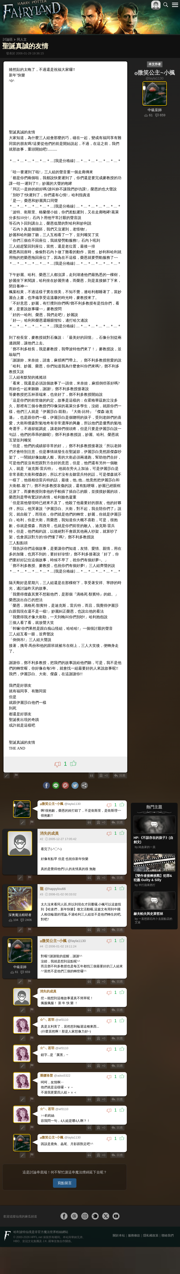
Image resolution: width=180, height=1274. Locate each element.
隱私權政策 (150, 1262)
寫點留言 (65, 1210)
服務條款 (134, 1262)
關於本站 (119, 1262)
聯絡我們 (167, 1262)
